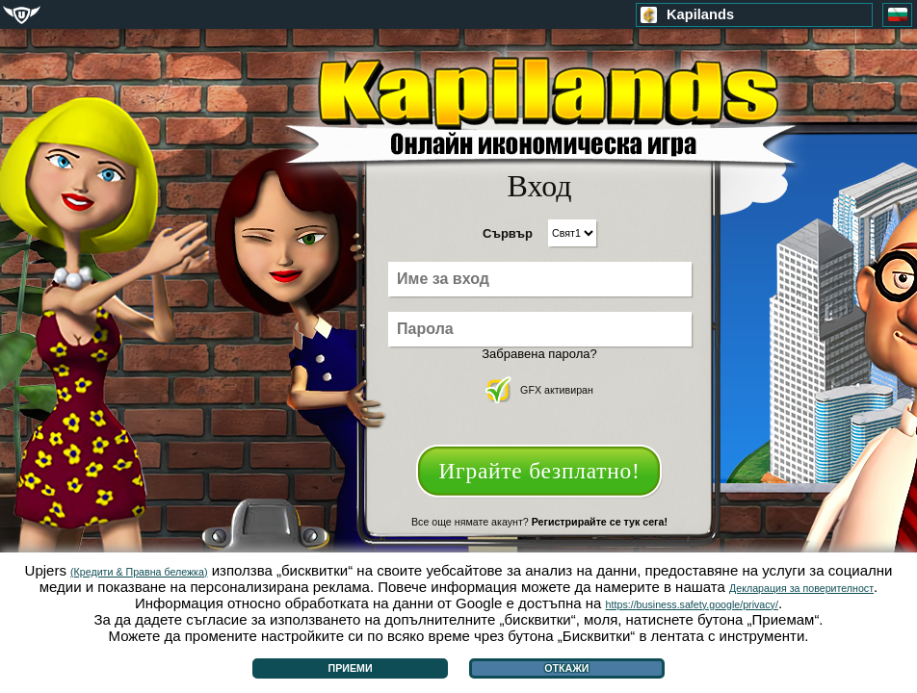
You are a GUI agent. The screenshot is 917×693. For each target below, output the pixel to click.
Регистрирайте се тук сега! (600, 521)
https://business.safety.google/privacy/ (692, 604)
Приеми (350, 668)
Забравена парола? (539, 353)
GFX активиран (539, 389)
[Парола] (540, 329)
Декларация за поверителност (802, 588)
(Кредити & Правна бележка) (138, 572)
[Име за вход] (540, 279)
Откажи (566, 668)
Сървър (508, 233)
